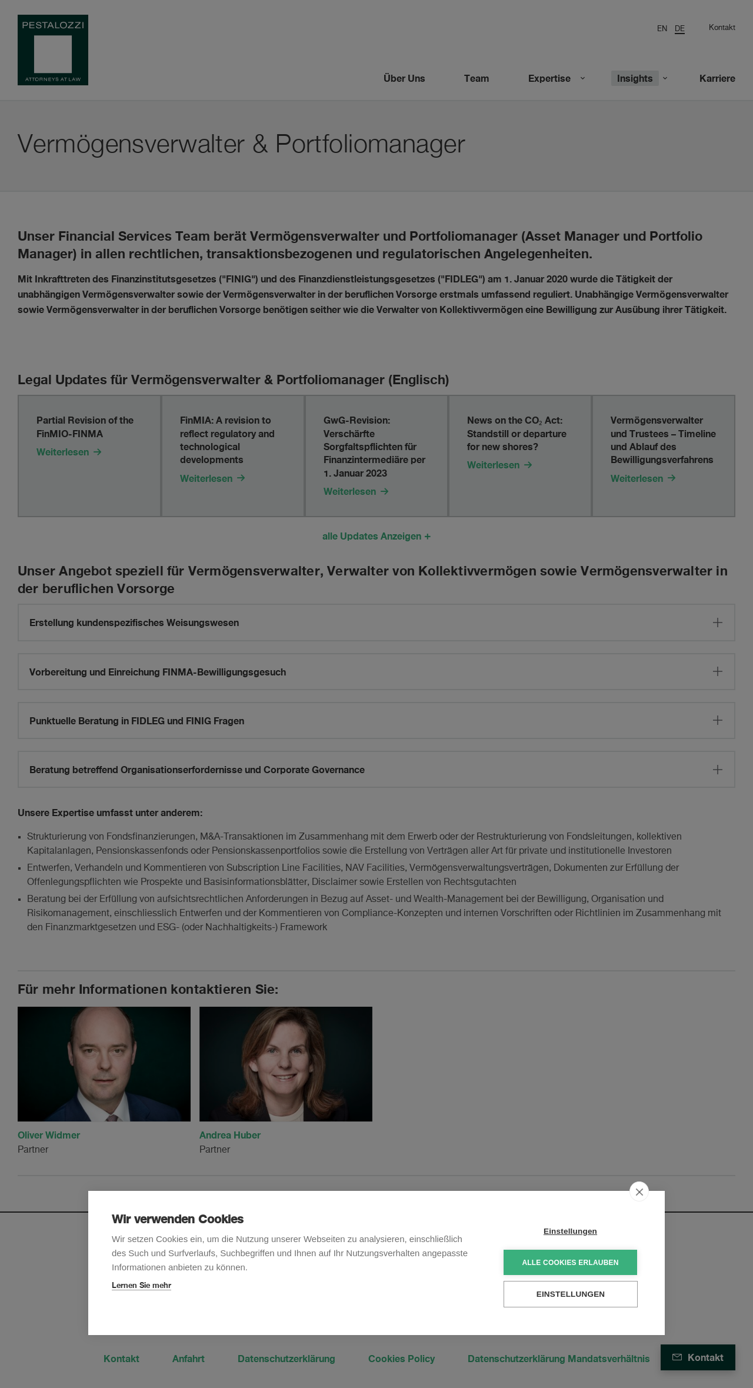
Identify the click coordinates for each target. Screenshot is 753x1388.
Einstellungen (570, 1230)
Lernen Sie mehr (141, 1284)
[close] (639, 1191)
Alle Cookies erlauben (570, 1262)
